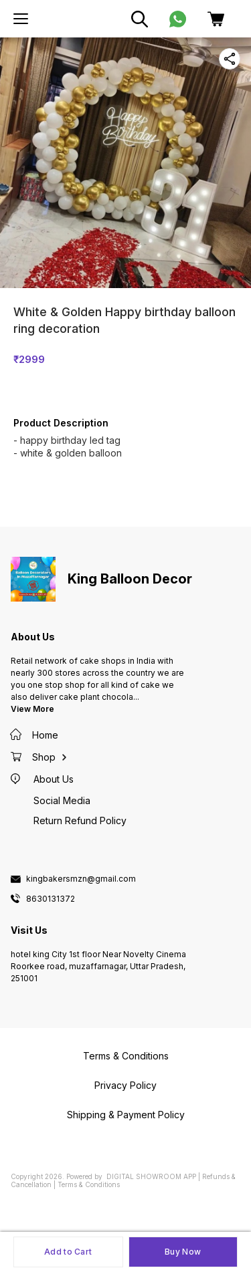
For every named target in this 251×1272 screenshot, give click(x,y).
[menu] (20, 18)
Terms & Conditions (89, 1184)
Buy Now (183, 1252)
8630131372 (50, 899)
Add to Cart (68, 1252)
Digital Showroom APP (151, 1176)
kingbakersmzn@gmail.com (81, 879)
